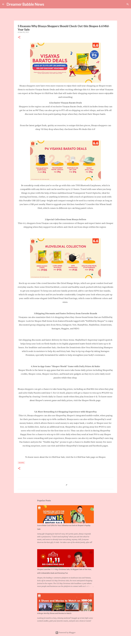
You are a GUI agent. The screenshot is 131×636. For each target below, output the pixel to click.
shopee (21, 463)
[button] (19, 37)
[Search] (47, 4)
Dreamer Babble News (25, 4)
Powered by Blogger (65, 633)
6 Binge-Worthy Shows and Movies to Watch (54, 613)
